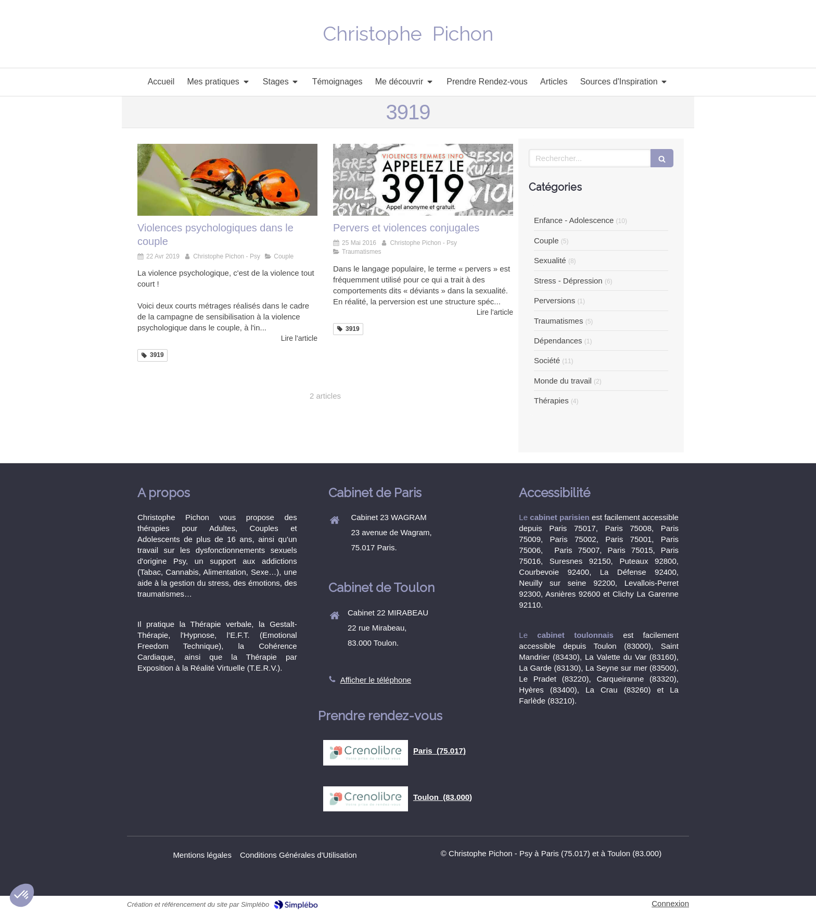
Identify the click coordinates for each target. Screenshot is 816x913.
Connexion (670, 903)
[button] (21, 895)
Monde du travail (563, 380)
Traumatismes (558, 320)
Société (547, 360)
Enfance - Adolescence (574, 220)
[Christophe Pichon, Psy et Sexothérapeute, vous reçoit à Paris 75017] (423, 180)
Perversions (554, 300)
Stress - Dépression (568, 280)
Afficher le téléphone (376, 679)
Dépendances (558, 340)
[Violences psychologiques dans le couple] (227, 180)
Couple (546, 240)
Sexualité (550, 260)
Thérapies (551, 400)
